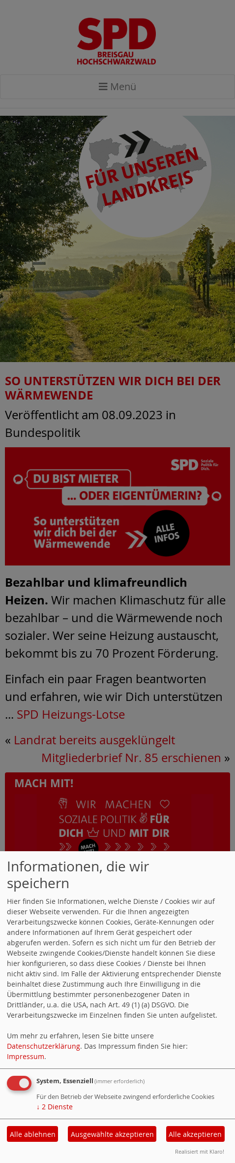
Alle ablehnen (33, 1134)
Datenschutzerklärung (43, 1046)
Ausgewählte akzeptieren (112, 1134)
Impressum (25, 1056)
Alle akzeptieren (195, 1134)
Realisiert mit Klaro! (199, 1151)
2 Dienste (54, 1106)
